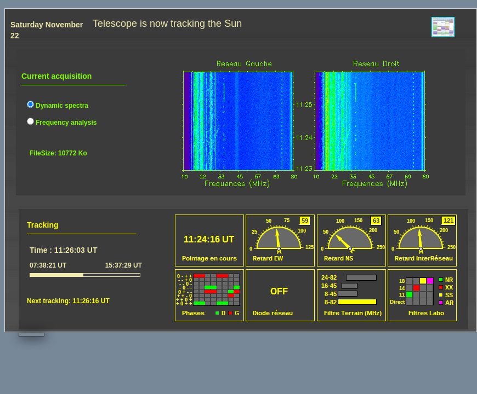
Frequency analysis (61, 122)
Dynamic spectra (57, 105)
